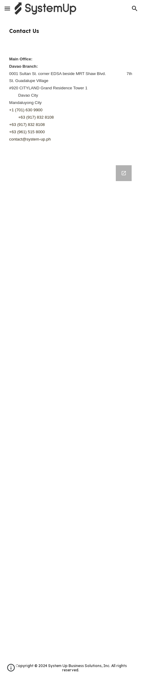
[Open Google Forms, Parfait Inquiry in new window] (124, 173)
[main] (71, 31)
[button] (7, 8)
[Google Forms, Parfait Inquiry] (71, 406)
